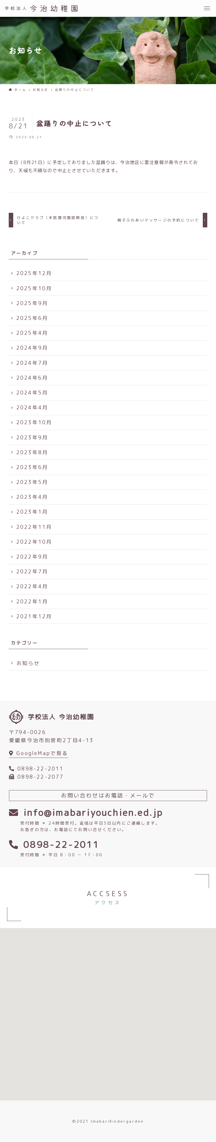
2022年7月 (32, 571)
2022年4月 (32, 586)
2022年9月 (32, 556)
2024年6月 (32, 377)
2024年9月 (32, 347)
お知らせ (28, 663)
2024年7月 (32, 362)
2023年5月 (32, 482)
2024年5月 (32, 392)
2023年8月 (32, 452)
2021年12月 (34, 616)
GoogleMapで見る (42, 753)
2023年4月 (32, 496)
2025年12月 (34, 273)
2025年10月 (34, 288)
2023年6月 (32, 467)
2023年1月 (32, 511)
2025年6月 (32, 318)
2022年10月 (34, 541)
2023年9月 (32, 437)
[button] (207, 8)
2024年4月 (32, 407)
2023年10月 (34, 422)
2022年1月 (32, 601)
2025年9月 (32, 303)
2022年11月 (34, 526)
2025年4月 (32, 332)
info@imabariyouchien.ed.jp (93, 812)
